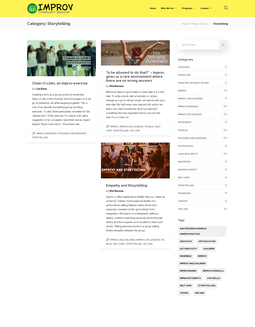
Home (153, 8)
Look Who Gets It (188, 154)
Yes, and (135, 130)
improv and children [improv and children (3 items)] (192, 263)
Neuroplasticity (187, 169)
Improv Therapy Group (195, 23)
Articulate (184, 75)
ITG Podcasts (185, 146)
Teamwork (184, 193)
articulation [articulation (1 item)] (206, 241)
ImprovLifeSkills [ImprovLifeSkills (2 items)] (213, 271)
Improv (114, 126)
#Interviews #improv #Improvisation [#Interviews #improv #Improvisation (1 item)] (193, 231)
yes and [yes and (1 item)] (199, 293)
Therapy (183, 201)
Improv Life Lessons (131, 126)
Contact (205, 8)
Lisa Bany (41, 88)
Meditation (184, 161)
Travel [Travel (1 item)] (184, 293)
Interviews (184, 122)
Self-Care (119, 244)
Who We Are (167, 8)
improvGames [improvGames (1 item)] (188, 271)
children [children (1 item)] (208, 248)
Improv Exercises (46, 133)
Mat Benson (117, 86)
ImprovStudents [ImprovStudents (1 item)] (190, 278)
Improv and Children (122, 240)
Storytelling (40, 137)
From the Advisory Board (193, 83)
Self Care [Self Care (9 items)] (186, 285)
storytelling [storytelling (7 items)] (206, 285)
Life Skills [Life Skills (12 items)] (213, 278)
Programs (187, 8)
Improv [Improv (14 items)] (202, 256)
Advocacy (184, 67)
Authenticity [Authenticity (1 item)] (188, 248)
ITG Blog (149, 126)
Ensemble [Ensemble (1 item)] (186, 256)
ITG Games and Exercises (72, 133)
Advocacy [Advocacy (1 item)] (186, 241)
